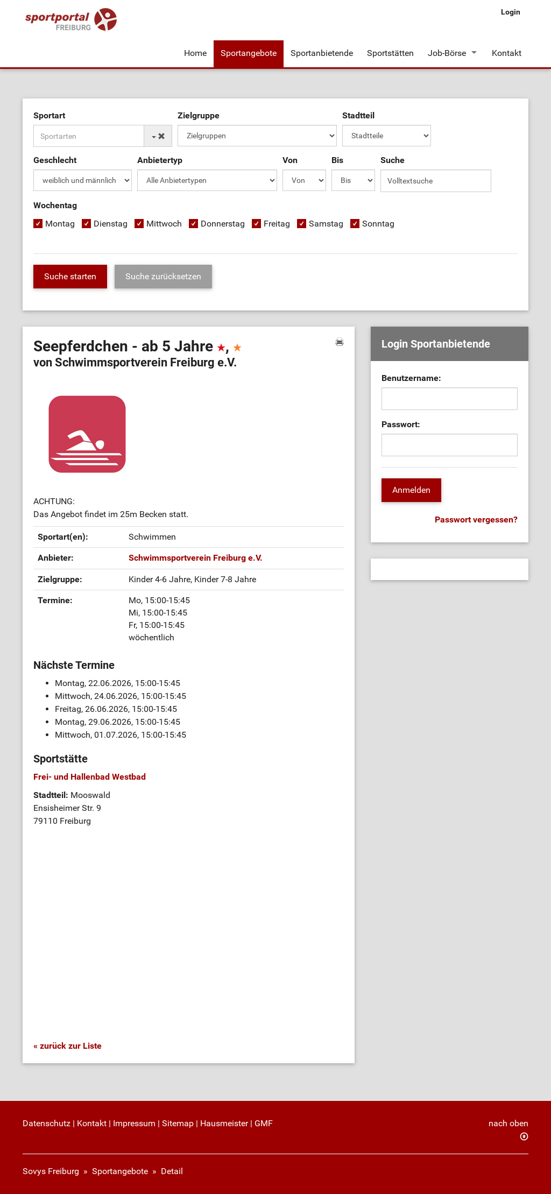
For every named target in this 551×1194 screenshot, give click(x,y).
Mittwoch (164, 223)
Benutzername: (411, 378)
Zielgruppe (199, 115)
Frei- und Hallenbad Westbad (89, 777)
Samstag (326, 223)
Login (510, 12)
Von (290, 160)
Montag (60, 223)
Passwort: (401, 424)
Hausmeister (224, 1123)
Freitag (277, 223)
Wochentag (55, 205)
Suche (392, 160)
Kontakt (506, 53)
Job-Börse (447, 53)
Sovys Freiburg (51, 1171)
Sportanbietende (322, 53)
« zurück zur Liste (67, 1046)
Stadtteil (358, 115)
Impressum (134, 1123)
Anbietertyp (159, 160)
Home (195, 53)
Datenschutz (46, 1123)
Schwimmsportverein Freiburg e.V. (196, 558)
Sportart (49, 115)
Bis (337, 160)
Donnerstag (223, 223)
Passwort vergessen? (476, 519)
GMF (264, 1123)
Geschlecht (54, 160)
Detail (172, 1171)
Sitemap (178, 1123)
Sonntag (378, 223)
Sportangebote (249, 53)
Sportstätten (390, 53)
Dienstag (111, 223)
